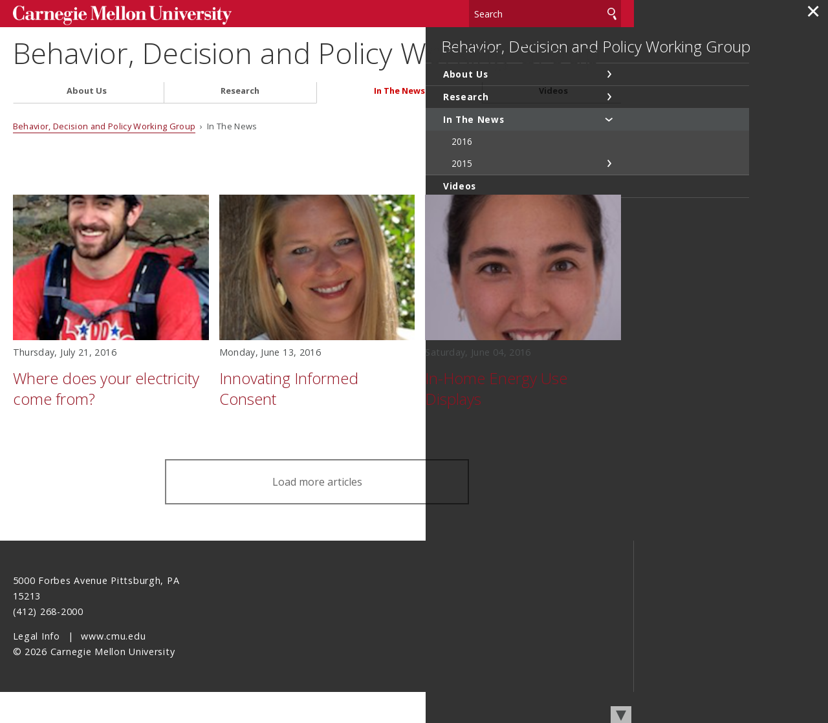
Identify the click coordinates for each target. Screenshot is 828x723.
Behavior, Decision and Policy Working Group (276, 66)
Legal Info (36, 667)
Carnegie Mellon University (110, 14)
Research (240, 121)
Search (612, 12)
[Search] (545, 12)
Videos (553, 121)
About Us (87, 121)
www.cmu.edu (113, 667)
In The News (399, 121)
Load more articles (317, 513)
